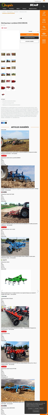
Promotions (11, 8)
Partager (2, 122)
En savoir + (31, 408)
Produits (5, 8)
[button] (8, 13)
